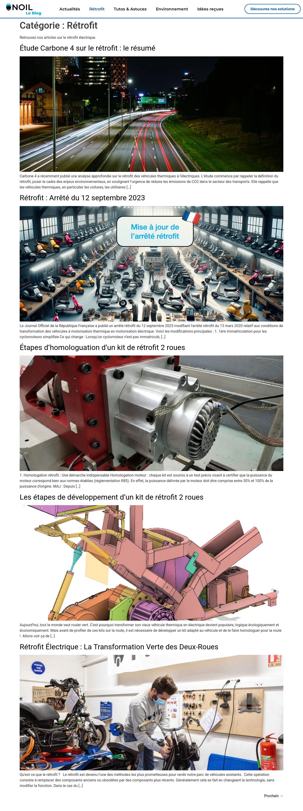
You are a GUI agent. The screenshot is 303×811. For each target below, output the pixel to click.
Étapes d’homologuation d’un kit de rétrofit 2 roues (102, 347)
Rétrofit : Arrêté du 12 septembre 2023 (82, 198)
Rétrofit (97, 9)
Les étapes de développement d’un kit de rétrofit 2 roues (112, 497)
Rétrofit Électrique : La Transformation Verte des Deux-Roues (119, 647)
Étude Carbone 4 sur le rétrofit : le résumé (87, 48)
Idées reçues (210, 9)
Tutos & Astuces (130, 9)
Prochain (273, 796)
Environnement (172, 9)
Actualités (69, 9)
